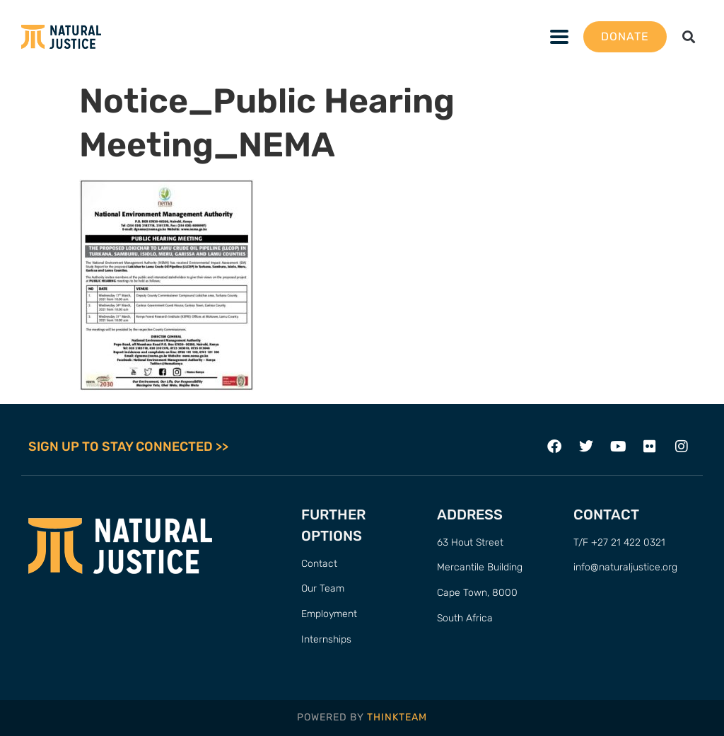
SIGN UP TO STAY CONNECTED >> (128, 446)
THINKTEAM (397, 717)
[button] (689, 37)
